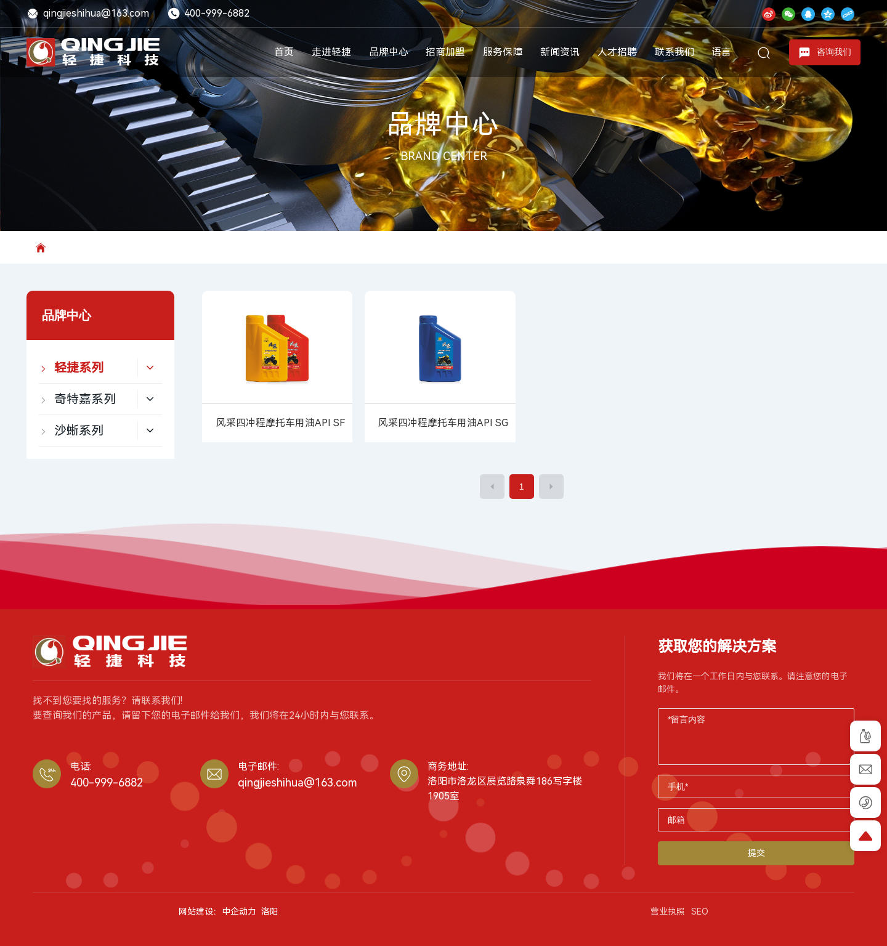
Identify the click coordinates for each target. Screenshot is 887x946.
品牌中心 (443, 124)
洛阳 (269, 911)
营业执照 (667, 911)
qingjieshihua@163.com (87, 13)
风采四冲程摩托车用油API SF (280, 423)
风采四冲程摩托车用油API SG (443, 423)
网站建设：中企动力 (217, 911)
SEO (699, 911)
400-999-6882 (208, 13)
